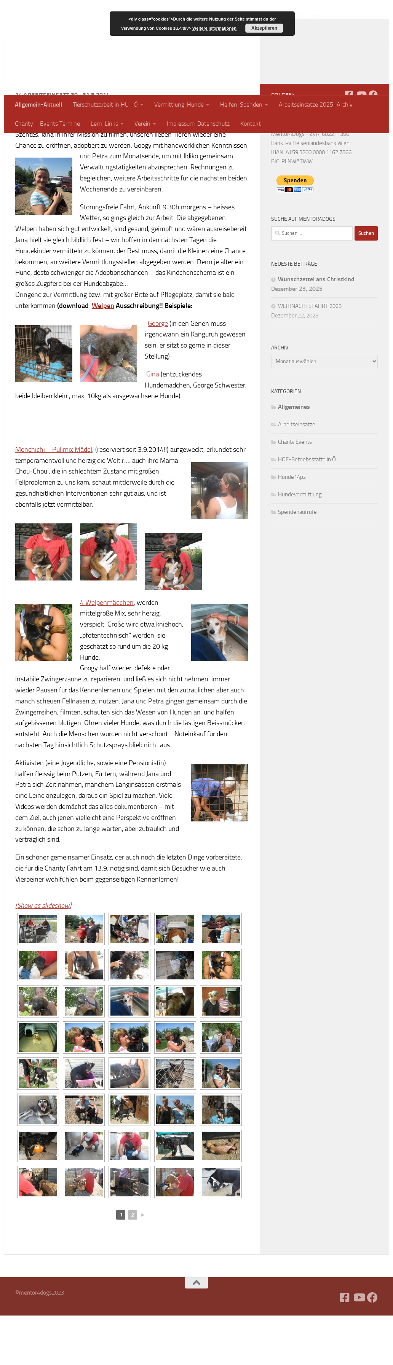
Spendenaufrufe (297, 561)
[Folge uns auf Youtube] (361, 144)
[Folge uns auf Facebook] (373, 144)
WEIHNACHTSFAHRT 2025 (310, 355)
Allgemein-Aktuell (38, 104)
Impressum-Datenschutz (198, 123)
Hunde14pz (292, 526)
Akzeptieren (264, 28)
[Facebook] (348, 144)
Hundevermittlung (300, 544)
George (158, 373)
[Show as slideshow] (43, 955)
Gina (153, 423)
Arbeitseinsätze (296, 473)
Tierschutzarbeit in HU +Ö (105, 104)
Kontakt (250, 123)
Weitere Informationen (214, 28)
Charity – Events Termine (47, 123)
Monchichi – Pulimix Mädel (53, 499)
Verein (142, 123)
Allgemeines (294, 456)
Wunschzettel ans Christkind (316, 328)
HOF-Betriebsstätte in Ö (307, 508)
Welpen (103, 355)
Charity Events (295, 491)
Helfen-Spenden (241, 104)
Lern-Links (104, 123)
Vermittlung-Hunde (179, 104)
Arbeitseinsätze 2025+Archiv (316, 104)
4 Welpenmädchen (107, 652)
